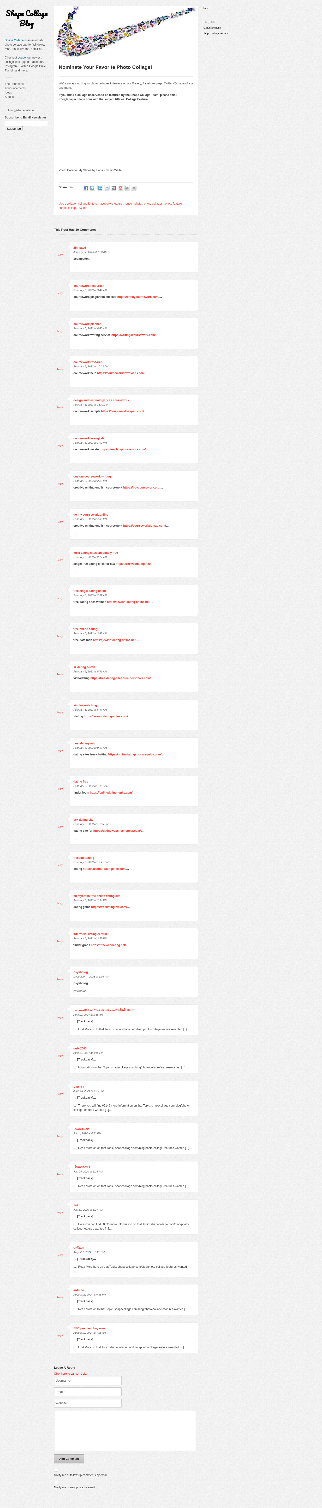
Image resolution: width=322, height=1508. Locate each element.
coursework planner (87, 324)
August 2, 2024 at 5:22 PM (89, 1252)
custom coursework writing (92, 476)
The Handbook (14, 84)
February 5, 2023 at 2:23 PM (90, 480)
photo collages (153, 203)
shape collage (68, 208)
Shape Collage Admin (215, 33)
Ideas (8, 92)
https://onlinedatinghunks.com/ (111, 792)
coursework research (87, 362)
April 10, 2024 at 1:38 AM (88, 1014)
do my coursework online (90, 514)
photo (138, 203)
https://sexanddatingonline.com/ (106, 716)
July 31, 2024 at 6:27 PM (88, 1209)
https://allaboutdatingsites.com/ (104, 869)
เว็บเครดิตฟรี (81, 1167)
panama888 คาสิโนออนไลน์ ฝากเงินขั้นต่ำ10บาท (104, 1010)
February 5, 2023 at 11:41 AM (90, 404)
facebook (105, 203)
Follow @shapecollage (19, 110)
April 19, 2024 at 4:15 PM (88, 1052)
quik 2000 (80, 1048)
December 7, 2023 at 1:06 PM (91, 976)
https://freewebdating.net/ (133, 564)
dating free (80, 781)
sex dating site (83, 819)
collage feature (87, 203)
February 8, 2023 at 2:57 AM (90, 595)
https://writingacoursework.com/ (133, 335)
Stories (9, 97)
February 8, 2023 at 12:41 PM (90, 862)
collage (71, 203)
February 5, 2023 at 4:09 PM (90, 519)
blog (61, 203)
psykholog (80, 972)
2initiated (79, 247)
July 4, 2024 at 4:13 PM (87, 1133)
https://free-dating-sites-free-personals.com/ (120, 678)
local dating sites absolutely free (95, 552)
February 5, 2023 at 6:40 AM (90, 328)
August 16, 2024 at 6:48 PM (89, 1294)
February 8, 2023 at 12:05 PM (90, 824)
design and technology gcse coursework (101, 400)
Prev (205, 8)
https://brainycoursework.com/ (138, 297)
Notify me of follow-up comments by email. (81, 1482)
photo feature (173, 203)
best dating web (84, 743)
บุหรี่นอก (78, 1247)
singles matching (85, 705)
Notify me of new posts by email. (74, 1494)
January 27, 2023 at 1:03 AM (90, 252)
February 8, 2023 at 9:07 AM (90, 747)
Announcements (15, 88)
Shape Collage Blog (26, 18)
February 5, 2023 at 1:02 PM (90, 442)
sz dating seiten (84, 667)
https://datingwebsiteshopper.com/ (117, 830)
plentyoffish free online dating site (96, 896)
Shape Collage (14, 40)
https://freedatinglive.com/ (109, 907)
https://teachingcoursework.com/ (123, 449)
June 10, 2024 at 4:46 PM (88, 1091)
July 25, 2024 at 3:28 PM (88, 1171)
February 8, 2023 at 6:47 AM (90, 709)
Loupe (22, 57)
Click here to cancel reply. (70, 1373)
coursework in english (88, 438)
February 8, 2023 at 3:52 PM (90, 938)
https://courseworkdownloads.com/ (121, 373)
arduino (78, 1290)
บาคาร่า (78, 1086)
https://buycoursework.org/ (141, 487)
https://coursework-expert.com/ (122, 411)
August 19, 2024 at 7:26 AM (89, 1332)
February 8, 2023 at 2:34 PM (90, 900)
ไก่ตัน (76, 1205)
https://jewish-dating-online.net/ (128, 602)
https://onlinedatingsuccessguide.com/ (134, 754)
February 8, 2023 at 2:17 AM (90, 557)
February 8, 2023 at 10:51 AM (90, 785)
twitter (83, 208)
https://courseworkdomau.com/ (144, 525)
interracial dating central (90, 934)
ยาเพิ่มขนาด (81, 1129)
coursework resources (88, 286)
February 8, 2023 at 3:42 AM (90, 633)
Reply (60, 255)
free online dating (85, 629)
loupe (128, 203)
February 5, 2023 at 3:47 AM (90, 290)
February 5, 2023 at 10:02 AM (90, 366)
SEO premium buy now (89, 1328)
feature (117, 203)
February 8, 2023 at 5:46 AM (90, 671)
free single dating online (90, 591)
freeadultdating (83, 858)
